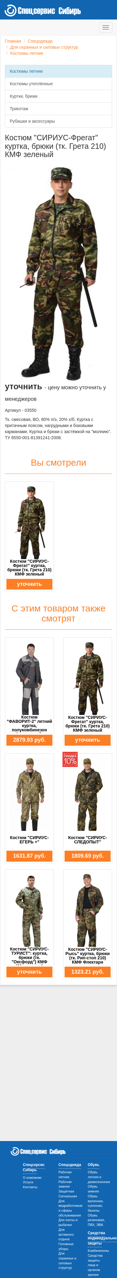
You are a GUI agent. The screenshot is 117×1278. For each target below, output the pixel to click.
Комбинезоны (98, 1250)
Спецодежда (40, 41)
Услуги (28, 1182)
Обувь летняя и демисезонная (99, 1176)
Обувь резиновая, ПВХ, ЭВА (96, 1220)
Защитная (66, 1191)
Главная (13, 41)
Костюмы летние (27, 53)
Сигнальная (67, 1196)
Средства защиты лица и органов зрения (95, 1265)
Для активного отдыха (66, 1234)
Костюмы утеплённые (31, 83)
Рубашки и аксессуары (32, 121)
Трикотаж (19, 108)
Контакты (30, 1187)
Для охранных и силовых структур (44, 47)
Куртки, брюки (23, 96)
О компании (32, 1177)
